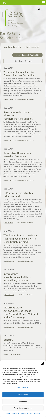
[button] (42, 363)
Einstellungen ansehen (23, 408)
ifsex (6, 354)
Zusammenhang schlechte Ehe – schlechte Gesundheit (19, 74)
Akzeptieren (23, 395)
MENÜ (4, 3)
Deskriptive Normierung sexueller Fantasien (17, 154)
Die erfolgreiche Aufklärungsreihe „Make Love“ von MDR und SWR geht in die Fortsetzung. (20, 312)
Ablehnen (23, 401)
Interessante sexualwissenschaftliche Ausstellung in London (17, 277)
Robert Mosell (9, 99)
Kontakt (8, 339)
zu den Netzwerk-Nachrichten (28, 55)
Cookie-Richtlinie (11, 413)
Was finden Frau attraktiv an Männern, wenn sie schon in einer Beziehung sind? (20, 239)
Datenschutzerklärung (25, 413)
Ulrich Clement (9, 261)
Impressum (36, 413)
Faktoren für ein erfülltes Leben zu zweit (18, 194)
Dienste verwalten (22, 387)
